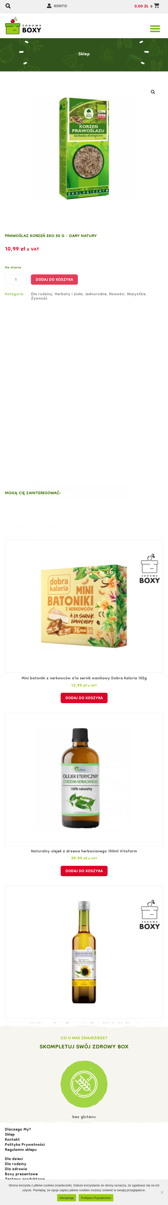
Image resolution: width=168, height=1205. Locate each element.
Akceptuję (66, 1198)
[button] (155, 29)
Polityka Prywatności (96, 1198)
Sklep (84, 45)
